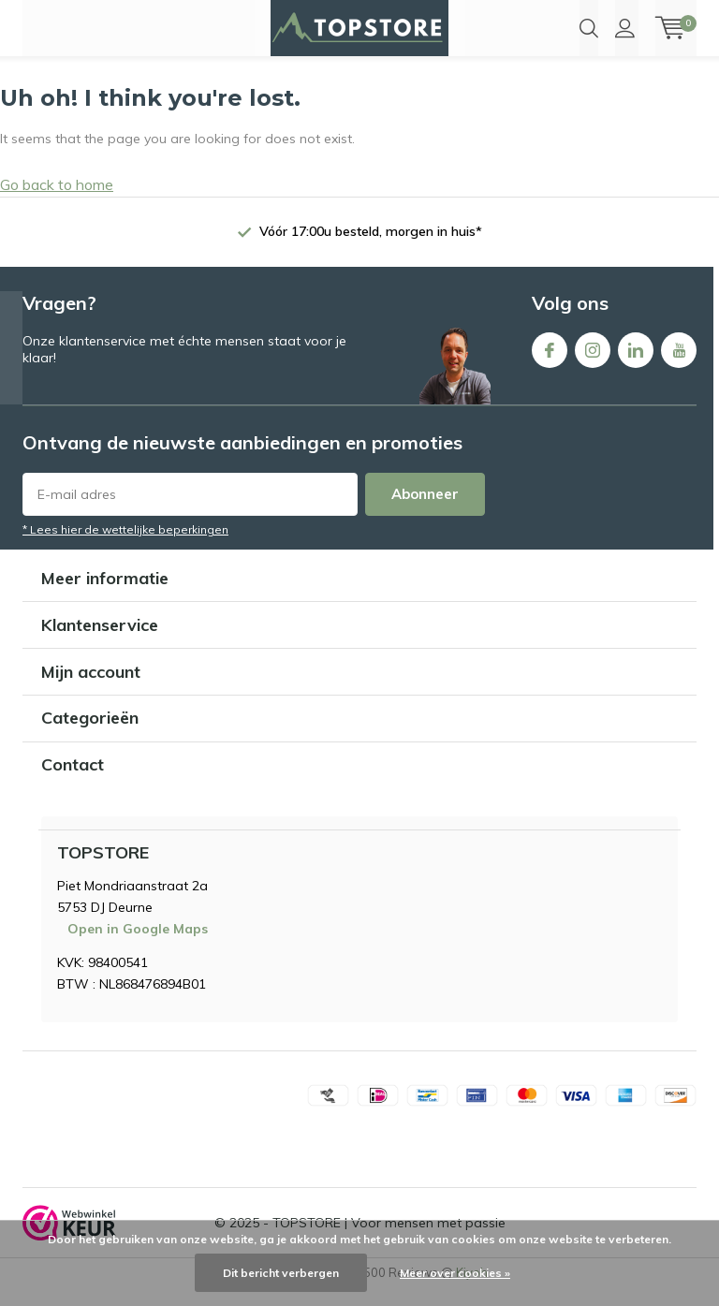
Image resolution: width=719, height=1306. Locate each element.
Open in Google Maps (137, 946)
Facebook (549, 363)
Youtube (679, 363)
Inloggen (625, 28)
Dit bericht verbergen (281, 1273)
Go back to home (56, 201)
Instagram (592, 363)
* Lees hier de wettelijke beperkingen (125, 546)
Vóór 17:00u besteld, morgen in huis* (370, 248)
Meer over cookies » (455, 1273)
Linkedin (635, 363)
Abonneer (425, 511)
